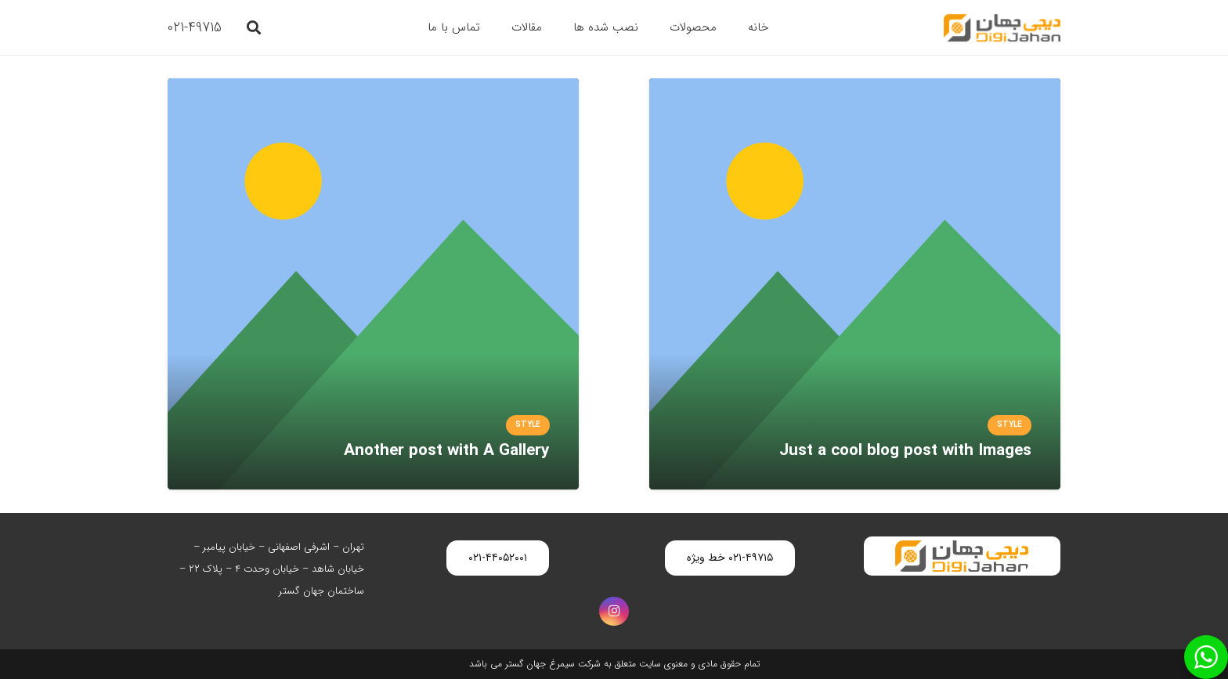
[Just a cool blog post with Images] (854, 89)
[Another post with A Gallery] (373, 89)
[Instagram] (614, 612)
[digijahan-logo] (1002, 28)
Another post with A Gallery (447, 451)
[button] (253, 27)
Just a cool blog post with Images (905, 451)
